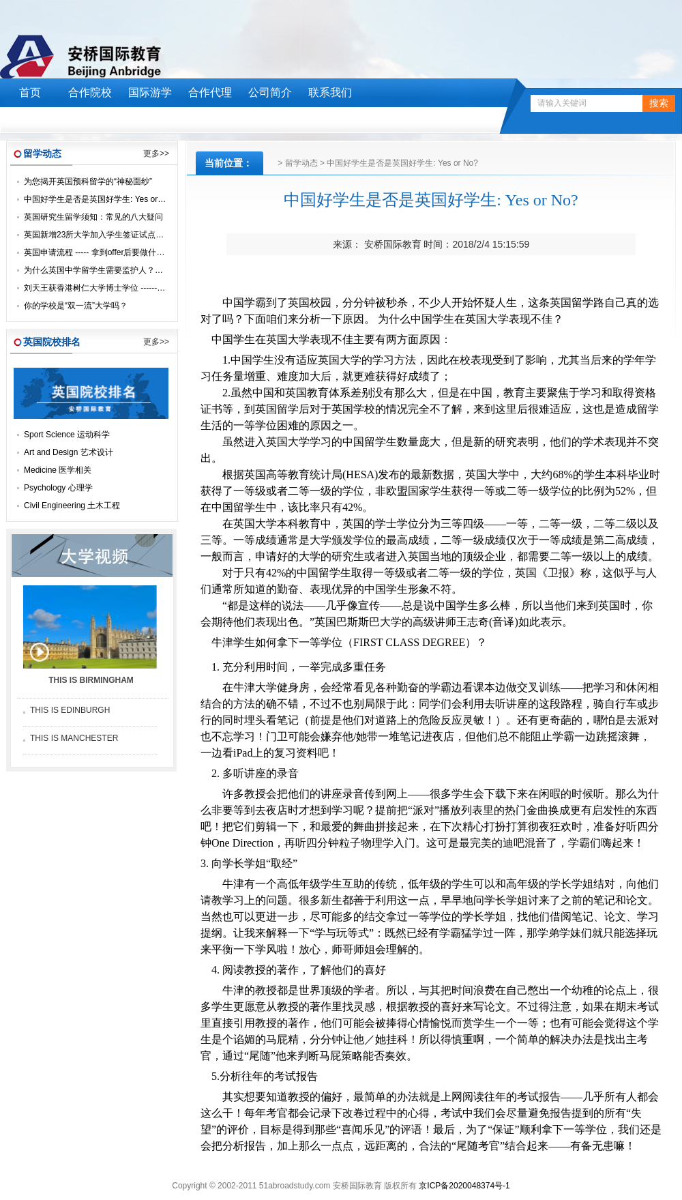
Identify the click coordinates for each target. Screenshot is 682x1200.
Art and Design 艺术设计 (68, 452)
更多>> (156, 153)
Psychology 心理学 (58, 488)
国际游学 (150, 92)
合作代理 (210, 92)
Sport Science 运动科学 (67, 434)
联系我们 (330, 92)
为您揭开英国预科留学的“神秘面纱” (88, 181)
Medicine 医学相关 (57, 470)
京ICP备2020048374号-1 (464, 1185)
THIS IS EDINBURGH (70, 710)
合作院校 (90, 92)
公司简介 (270, 92)
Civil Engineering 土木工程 (72, 505)
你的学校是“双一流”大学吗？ (76, 305)
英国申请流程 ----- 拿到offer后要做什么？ (98, 252)
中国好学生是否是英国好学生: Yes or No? (99, 199)
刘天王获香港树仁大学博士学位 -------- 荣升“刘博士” (117, 288)
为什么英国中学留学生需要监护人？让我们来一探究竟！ (126, 270)
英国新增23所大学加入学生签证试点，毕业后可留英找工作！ (135, 234)
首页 (30, 92)
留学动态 (301, 163)
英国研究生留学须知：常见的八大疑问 (93, 217)
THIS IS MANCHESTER (74, 738)
